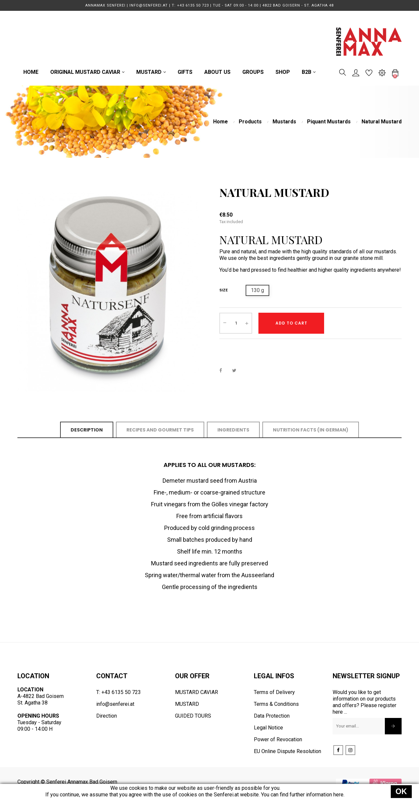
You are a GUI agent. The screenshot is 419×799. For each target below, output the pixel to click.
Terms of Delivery (274, 692)
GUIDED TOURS (193, 716)
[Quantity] (236, 323)
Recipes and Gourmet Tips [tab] (160, 430)
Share (224, 370)
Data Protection (272, 716)
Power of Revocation (278, 739)
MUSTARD (187, 704)
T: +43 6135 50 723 (118, 692)
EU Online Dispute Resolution (287, 751)
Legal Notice (268, 728)
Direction (106, 716)
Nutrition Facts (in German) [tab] (310, 430)
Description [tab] (87, 430)
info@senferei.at (115, 704)
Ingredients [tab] (233, 430)
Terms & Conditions (276, 704)
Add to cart (291, 323)
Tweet (237, 370)
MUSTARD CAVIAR (196, 692)
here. (338, 794)
